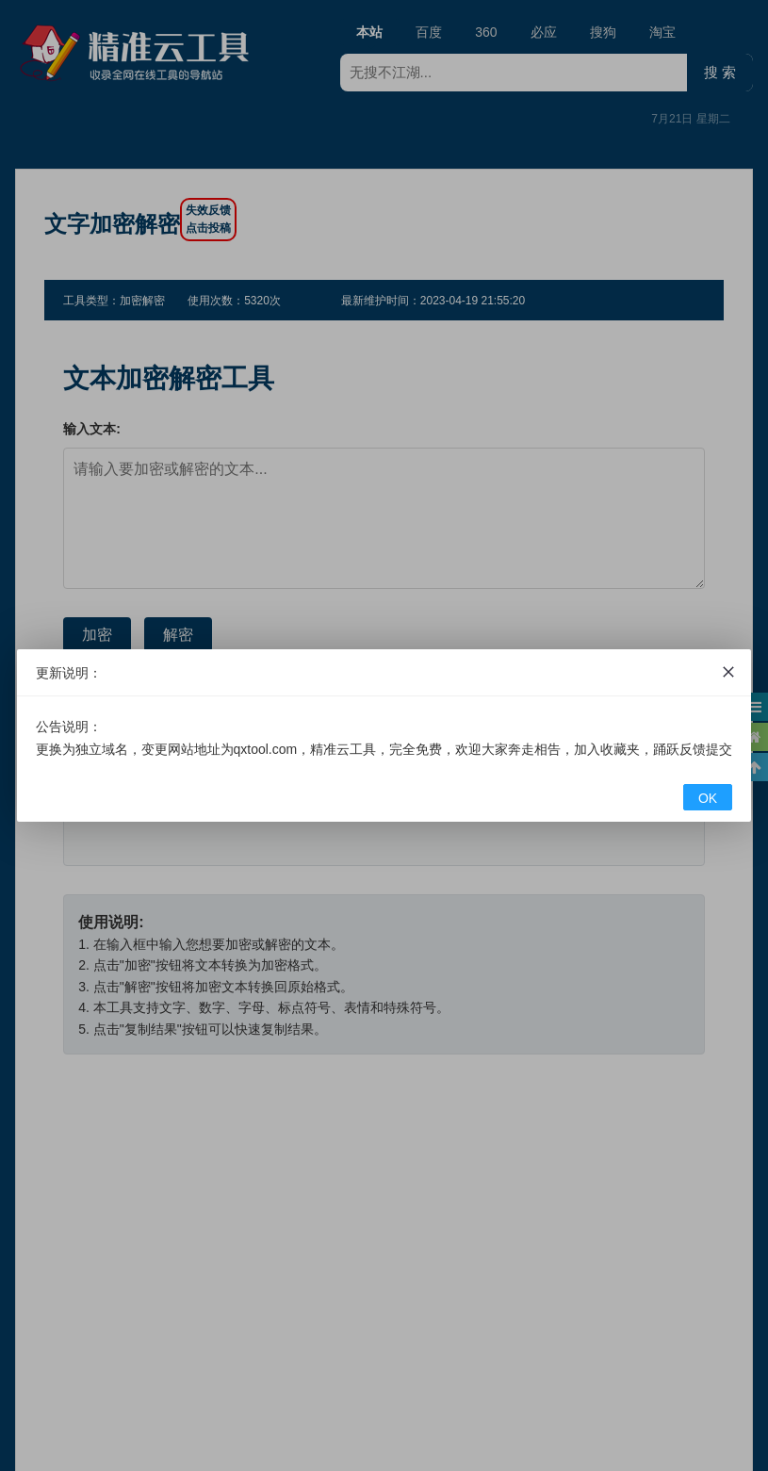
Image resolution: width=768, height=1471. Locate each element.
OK (707, 798)
